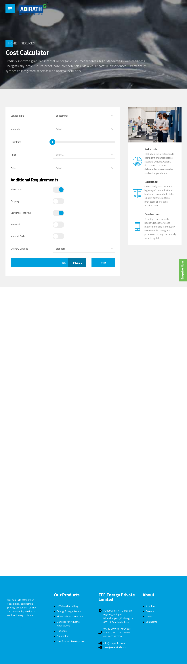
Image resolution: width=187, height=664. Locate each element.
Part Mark (16, 224)
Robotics (61, 630)
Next (103, 262)
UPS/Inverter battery (67, 606)
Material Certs (18, 236)
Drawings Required (21, 212)
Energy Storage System (69, 611)
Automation (63, 636)
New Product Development (71, 641)
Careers (150, 611)
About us (150, 606)
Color (13, 168)
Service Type (17, 115)
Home (12, 43)
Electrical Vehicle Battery (70, 616)
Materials (15, 129)
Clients (149, 616)
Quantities (16, 142)
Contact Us (151, 621)
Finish (13, 154)
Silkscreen (16, 189)
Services (28, 43)
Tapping (15, 201)
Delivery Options (19, 248)
